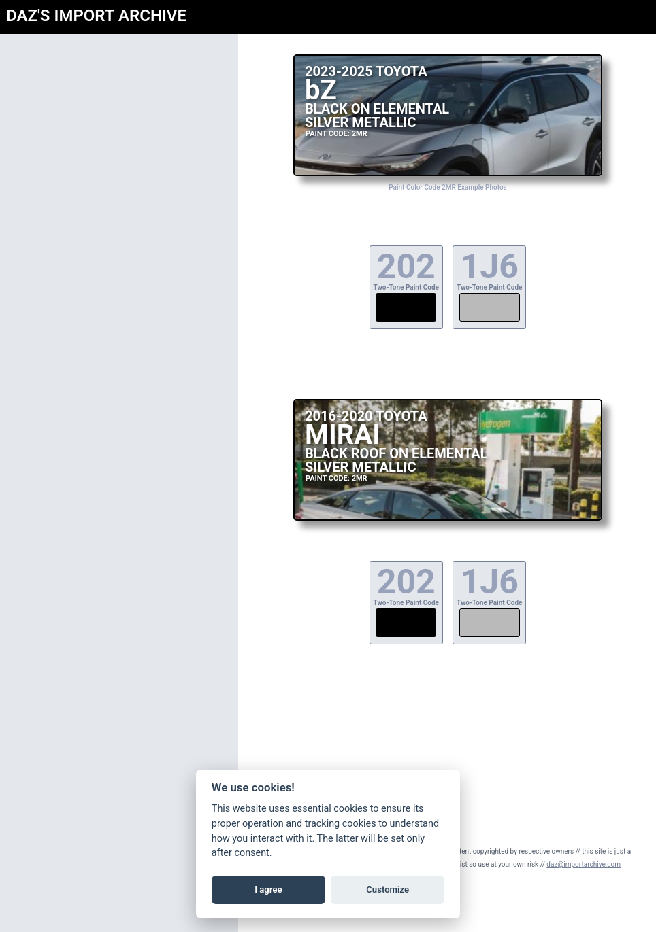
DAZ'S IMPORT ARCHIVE (96, 15)
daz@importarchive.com (583, 864)
